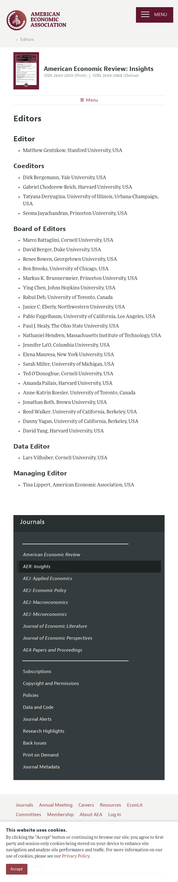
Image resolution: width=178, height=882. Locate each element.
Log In (114, 815)
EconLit (135, 805)
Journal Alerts (37, 719)
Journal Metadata (41, 767)
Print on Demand (40, 755)
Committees (28, 815)
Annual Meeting (55, 805)
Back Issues (35, 743)
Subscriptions (37, 672)
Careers (86, 805)
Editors (27, 39)
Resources (110, 805)
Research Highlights (43, 731)
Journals (32, 522)
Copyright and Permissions (51, 683)
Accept (16, 869)
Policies (30, 695)
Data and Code (38, 707)
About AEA (91, 815)
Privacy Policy (75, 856)
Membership (60, 815)
